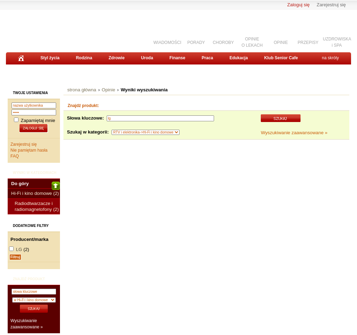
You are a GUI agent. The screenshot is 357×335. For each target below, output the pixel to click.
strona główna (81, 89)
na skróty (330, 57)
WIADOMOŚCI (167, 42)
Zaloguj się (298, 4)
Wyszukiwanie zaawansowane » (294, 132)
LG (19, 249)
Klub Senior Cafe (281, 57)
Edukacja (238, 57)
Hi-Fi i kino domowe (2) (35, 193)
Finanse (177, 57)
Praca (207, 57)
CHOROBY (223, 42)
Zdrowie (116, 57)
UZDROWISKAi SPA (337, 42)
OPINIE (281, 42)
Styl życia (50, 57)
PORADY (196, 42)
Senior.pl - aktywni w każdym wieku (44, 28)
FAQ (14, 156)
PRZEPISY (308, 42)
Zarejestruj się (331, 4)
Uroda (147, 57)
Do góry (35, 185)
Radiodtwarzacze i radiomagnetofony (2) (37, 206)
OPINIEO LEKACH (252, 42)
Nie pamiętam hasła (28, 150)
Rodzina (84, 57)
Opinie (108, 89)
